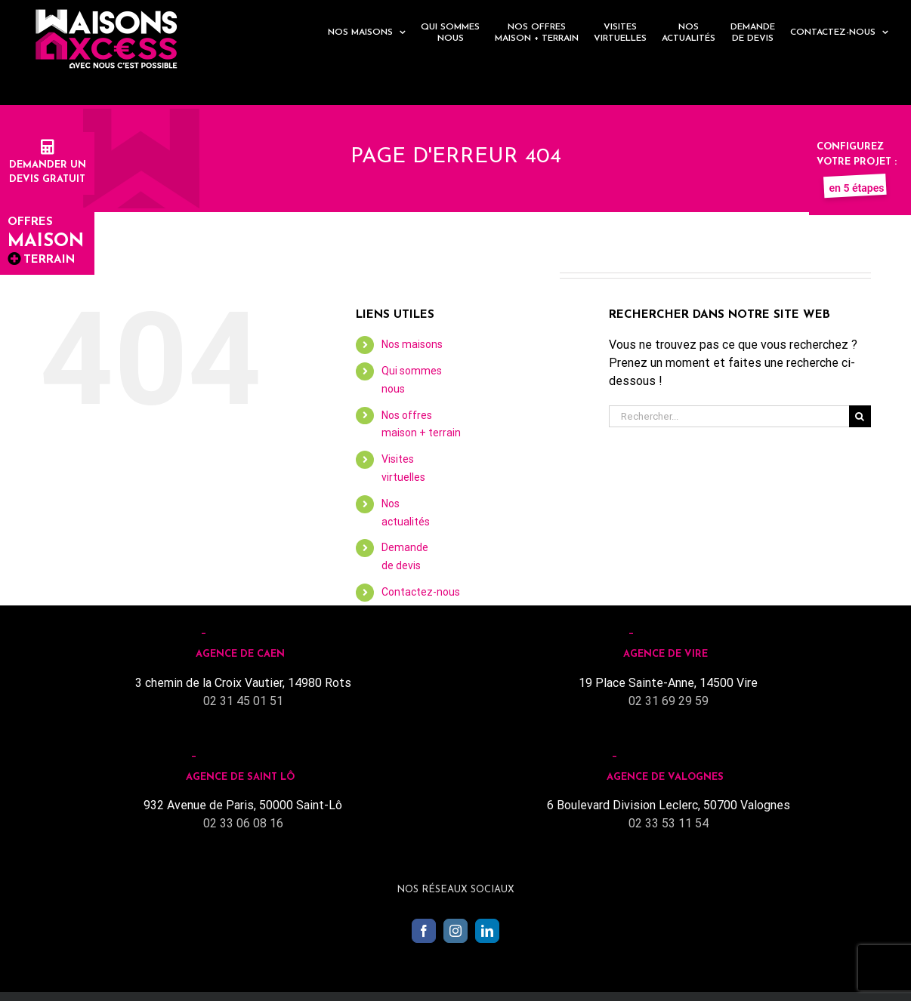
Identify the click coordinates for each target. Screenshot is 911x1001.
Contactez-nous (420, 592)
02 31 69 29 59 (668, 701)
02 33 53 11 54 (668, 823)
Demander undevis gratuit (47, 164)
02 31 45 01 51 (243, 701)
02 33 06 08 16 (243, 823)
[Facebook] (424, 931)
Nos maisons (412, 344)
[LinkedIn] (487, 931)
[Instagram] (455, 931)
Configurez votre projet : (857, 161)
